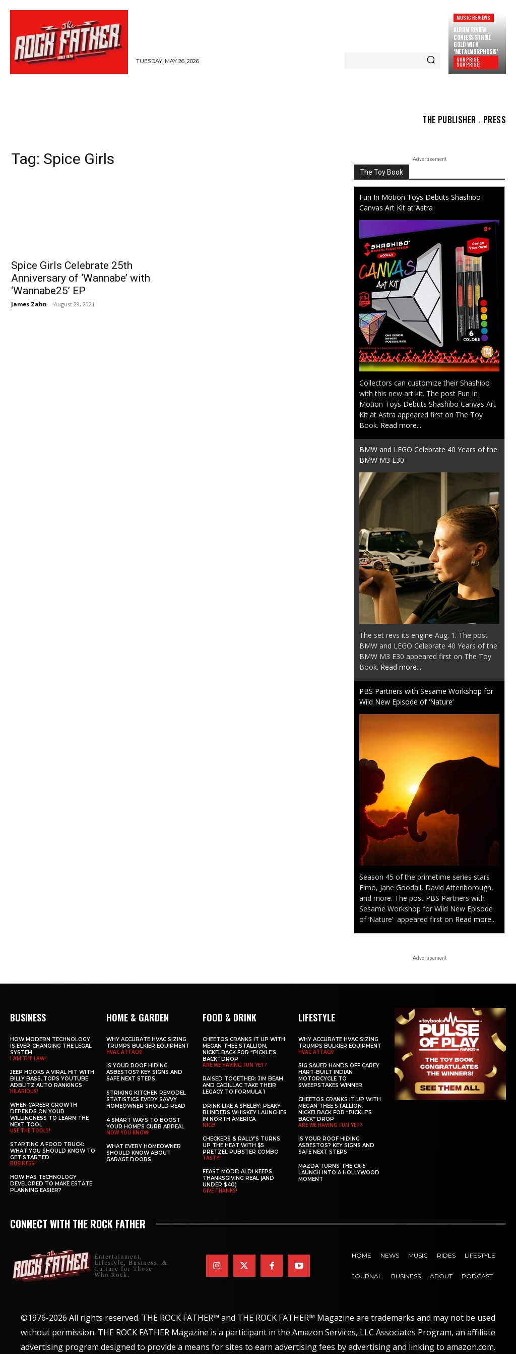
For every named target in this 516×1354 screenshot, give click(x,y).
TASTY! (212, 1157)
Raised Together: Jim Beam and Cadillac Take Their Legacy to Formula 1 (243, 1085)
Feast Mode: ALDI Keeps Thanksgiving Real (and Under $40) (238, 1178)
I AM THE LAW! (28, 1058)
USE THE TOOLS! (30, 1130)
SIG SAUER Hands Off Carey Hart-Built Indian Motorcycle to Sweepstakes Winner (338, 1075)
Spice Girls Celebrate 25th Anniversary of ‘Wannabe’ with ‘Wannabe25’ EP (80, 278)
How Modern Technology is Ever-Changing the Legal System (51, 1046)
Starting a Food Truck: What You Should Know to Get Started (52, 1151)
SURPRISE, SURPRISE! (469, 62)
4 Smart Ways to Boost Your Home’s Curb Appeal (145, 1123)
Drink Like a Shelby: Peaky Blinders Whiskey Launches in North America (245, 1112)
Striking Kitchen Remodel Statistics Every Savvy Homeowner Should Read (146, 1099)
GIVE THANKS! (220, 1190)
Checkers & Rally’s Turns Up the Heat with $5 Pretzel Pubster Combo (241, 1145)
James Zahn (29, 304)
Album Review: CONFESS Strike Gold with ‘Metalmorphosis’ (475, 41)
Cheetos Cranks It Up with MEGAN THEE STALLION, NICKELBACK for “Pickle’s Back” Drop (244, 1049)
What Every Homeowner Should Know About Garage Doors (143, 1153)
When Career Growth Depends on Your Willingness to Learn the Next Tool (49, 1115)
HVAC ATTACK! (124, 1051)
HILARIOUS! (24, 1091)
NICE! (209, 1124)
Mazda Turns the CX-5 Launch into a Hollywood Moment (338, 1172)
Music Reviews (474, 17)
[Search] (430, 60)
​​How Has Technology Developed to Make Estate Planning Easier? (51, 1184)
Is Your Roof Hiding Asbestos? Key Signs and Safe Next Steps (144, 1072)
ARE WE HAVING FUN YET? (235, 1064)
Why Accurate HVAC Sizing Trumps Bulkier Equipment (147, 1042)
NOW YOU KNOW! (128, 1132)
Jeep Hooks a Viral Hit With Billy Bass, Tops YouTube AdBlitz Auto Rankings (52, 1079)
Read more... (400, 425)
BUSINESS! (23, 1163)
